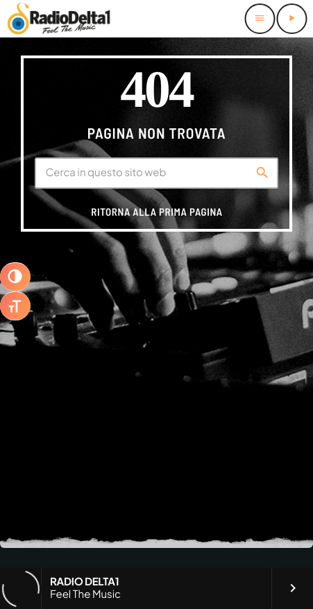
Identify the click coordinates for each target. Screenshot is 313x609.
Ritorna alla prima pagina (156, 211)
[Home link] (59, 19)
